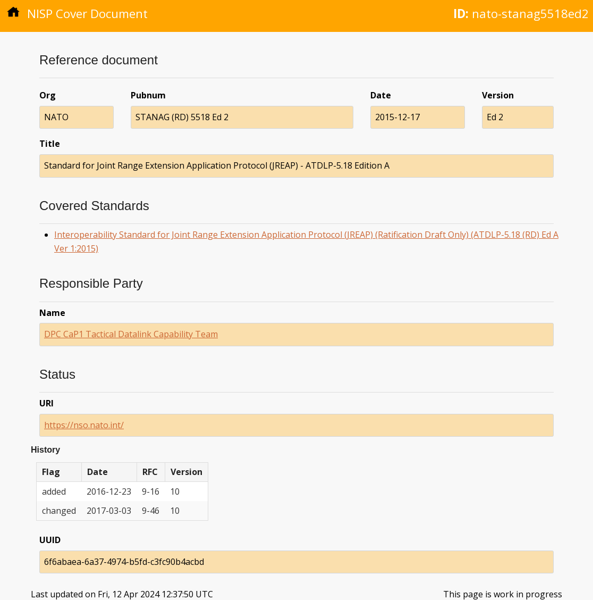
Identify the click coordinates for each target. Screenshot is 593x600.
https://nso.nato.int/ (84, 425)
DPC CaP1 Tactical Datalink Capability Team (131, 334)
